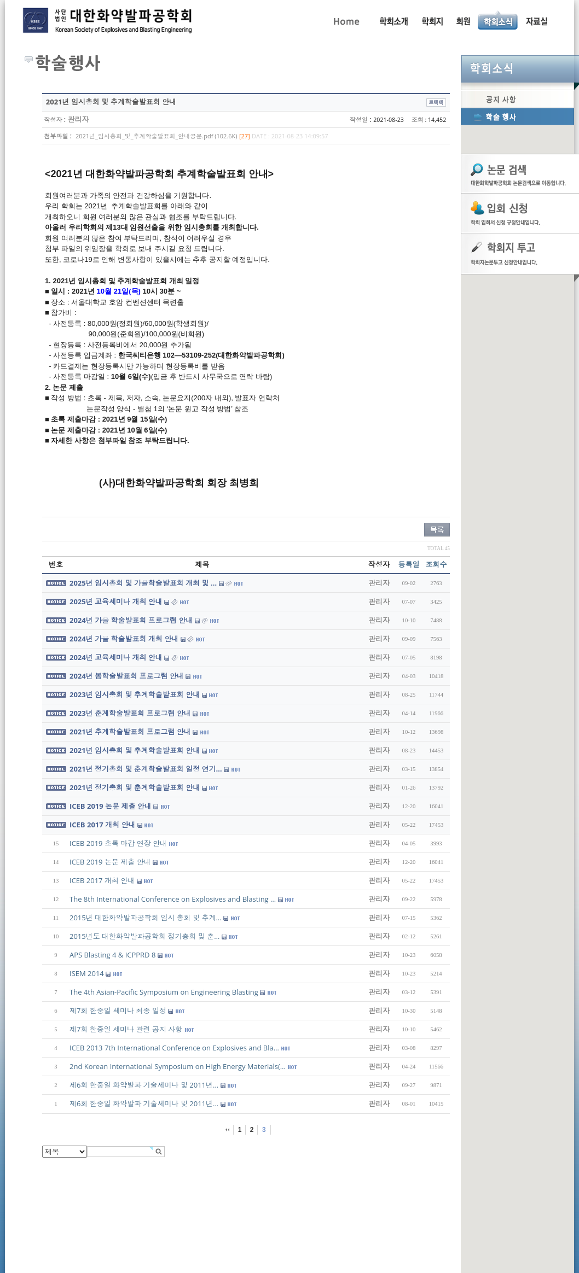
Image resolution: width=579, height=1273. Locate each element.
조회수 (436, 564)
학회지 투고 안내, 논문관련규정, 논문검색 (431, 20)
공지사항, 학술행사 (498, 20)
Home (346, 20)
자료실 (536, 20)
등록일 (409, 564)
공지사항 (517, 99)
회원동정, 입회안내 (463, 20)
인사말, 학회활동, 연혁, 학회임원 (393, 20)
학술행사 (517, 116)
